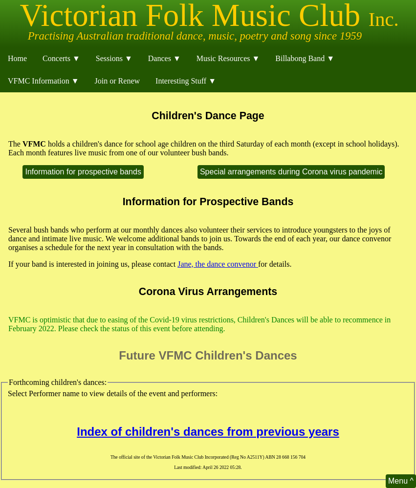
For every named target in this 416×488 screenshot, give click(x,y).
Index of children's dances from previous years (208, 431)
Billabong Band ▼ (304, 58)
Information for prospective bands (83, 172)
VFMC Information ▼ (43, 81)
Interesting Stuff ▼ (185, 81)
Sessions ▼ (114, 58)
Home (17, 58)
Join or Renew (117, 81)
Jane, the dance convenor (217, 264)
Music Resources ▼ (228, 58)
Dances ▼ (164, 58)
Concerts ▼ (61, 58)
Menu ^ (401, 481)
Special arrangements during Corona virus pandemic (291, 172)
